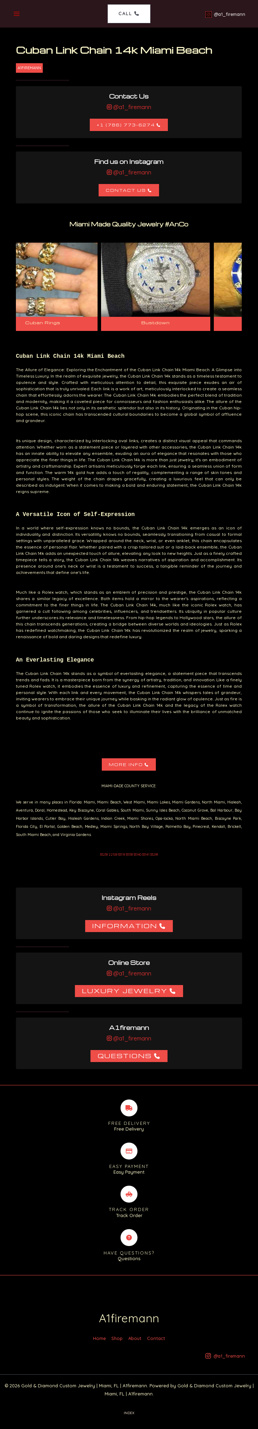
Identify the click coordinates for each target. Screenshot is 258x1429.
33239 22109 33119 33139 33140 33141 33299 (129, 855)
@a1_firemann (131, 107)
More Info (126, 764)
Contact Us (126, 190)
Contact (156, 1344)
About (134, 1344)
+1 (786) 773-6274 (126, 125)
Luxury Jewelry (125, 991)
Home (99, 1344)
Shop (117, 1344)
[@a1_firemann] (225, 14)
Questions (125, 1056)
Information (125, 926)
